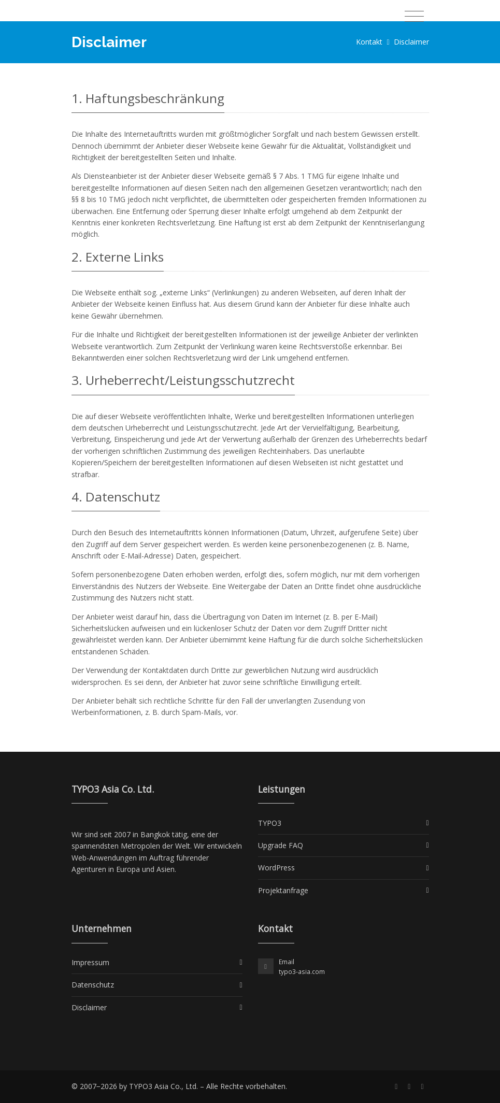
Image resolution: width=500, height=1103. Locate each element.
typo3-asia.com (302, 971)
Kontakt (369, 42)
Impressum (90, 962)
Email (286, 961)
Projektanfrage (283, 890)
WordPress (276, 867)
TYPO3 (269, 823)
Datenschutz (93, 985)
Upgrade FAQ (280, 845)
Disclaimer (89, 1007)
